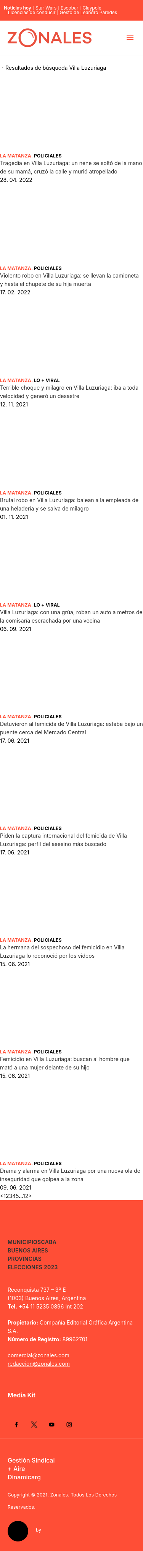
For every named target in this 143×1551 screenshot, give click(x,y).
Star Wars (45, 8)
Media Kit (21, 1395)
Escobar (69, 8)
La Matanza (15, 156)
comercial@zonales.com (38, 1355)
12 (25, 1196)
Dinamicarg (24, 1477)
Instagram (69, 1424)
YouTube (51, 1424)
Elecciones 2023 (33, 1267)
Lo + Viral (47, 380)
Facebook (16, 1424)
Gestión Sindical (31, 1460)
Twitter (34, 1424)
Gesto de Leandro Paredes (88, 12)
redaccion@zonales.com (39, 1363)
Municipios (24, 1242)
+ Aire (16, 1468)
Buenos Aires (28, 1250)
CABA (48, 1242)
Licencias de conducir (31, 12)
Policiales (48, 156)
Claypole (91, 8)
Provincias (25, 1259)
